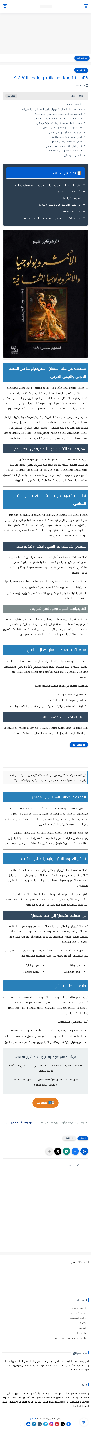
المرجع (33, 1418)
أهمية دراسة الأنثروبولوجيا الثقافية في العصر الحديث (58, 114)
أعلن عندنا (82, 1333)
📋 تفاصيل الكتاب (74, 105)
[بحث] (5, 6)
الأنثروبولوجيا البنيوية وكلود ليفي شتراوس (62, 128)
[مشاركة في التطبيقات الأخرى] (49, 1151)
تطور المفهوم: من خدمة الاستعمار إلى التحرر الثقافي (58, 118)
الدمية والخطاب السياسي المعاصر (67, 141)
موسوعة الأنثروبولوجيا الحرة (18, 1122)
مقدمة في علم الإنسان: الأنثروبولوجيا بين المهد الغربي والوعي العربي (50, 109)
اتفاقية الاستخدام (79, 1313)
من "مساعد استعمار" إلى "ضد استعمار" (64, 151)
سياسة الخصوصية (78, 1318)
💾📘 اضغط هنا (45, 1102)
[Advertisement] (45, 34)
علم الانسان (81, 70)
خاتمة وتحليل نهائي (73, 155)
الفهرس (83, 1328)
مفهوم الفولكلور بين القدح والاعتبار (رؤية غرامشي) (59, 123)
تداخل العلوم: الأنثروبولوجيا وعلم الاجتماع (64, 146)
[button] (75, 1151)
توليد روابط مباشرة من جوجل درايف (70, 1338)
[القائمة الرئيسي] (86, 6)
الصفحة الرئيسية (79, 1308)
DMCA (83, 1323)
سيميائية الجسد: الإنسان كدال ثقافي (65, 132)
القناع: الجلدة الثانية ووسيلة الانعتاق (66, 137)
